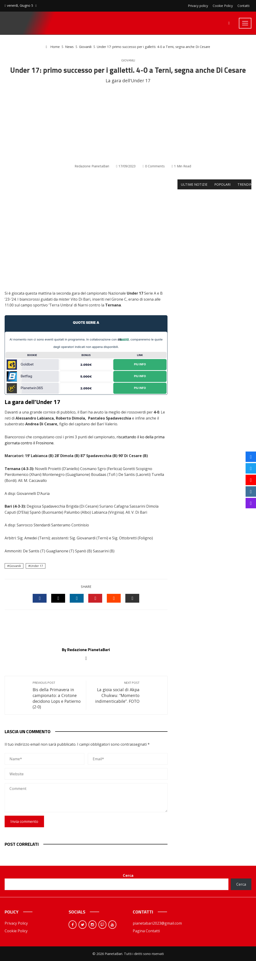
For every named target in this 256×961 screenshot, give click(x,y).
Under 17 (36, 566)
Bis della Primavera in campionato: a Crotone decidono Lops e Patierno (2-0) (57, 695)
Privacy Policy (16, 923)
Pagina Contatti (146, 930)
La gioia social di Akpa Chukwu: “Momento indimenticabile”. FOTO (115, 692)
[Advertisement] (128, 123)
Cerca (128, 875)
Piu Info (140, 364)
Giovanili (128, 60)
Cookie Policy (16, 930)
